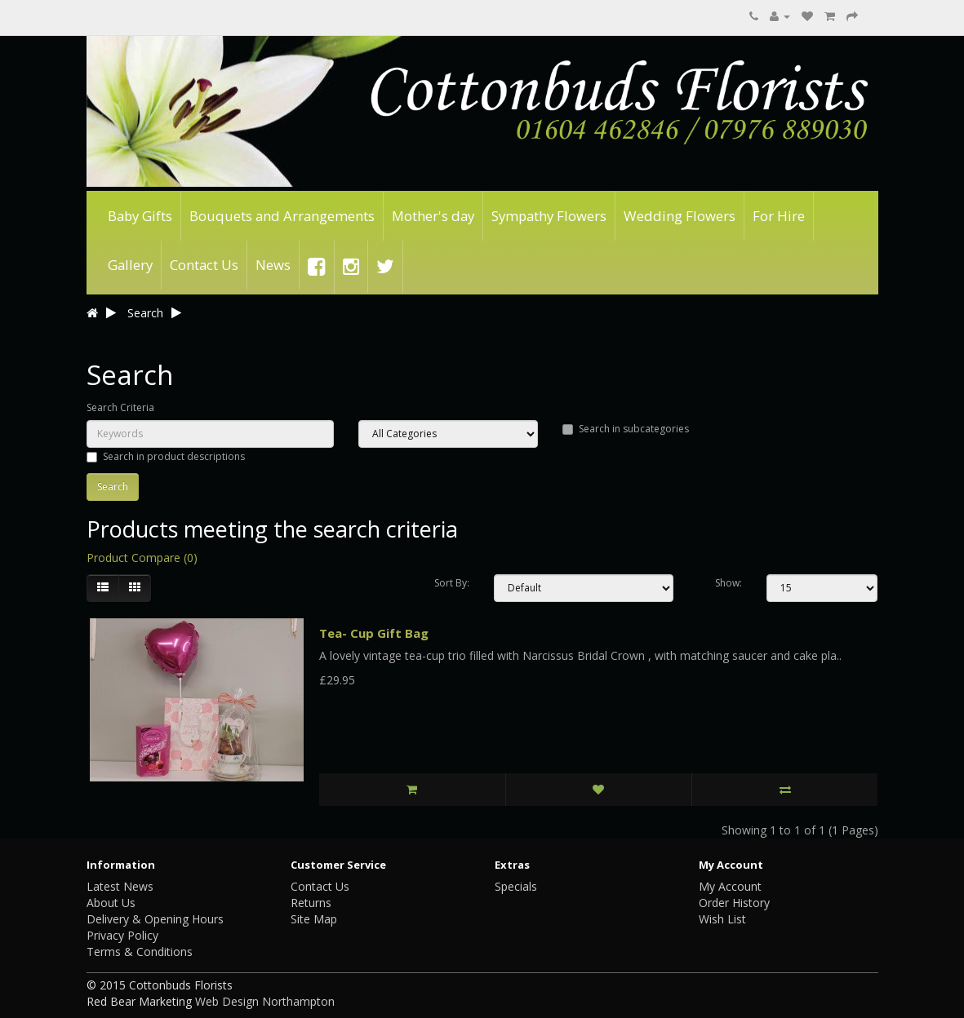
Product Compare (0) (142, 557)
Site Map (314, 919)
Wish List (722, 919)
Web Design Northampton (265, 1001)
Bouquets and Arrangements (282, 215)
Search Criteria (120, 407)
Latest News (120, 886)
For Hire (779, 215)
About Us (111, 902)
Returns (311, 902)
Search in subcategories (625, 429)
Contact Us (204, 264)
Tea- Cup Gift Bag (374, 633)
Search (145, 313)
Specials (516, 886)
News (273, 264)
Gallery (130, 264)
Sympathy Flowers (548, 215)
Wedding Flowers (679, 215)
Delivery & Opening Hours (155, 919)
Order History (734, 902)
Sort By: (451, 583)
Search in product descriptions (166, 456)
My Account (730, 886)
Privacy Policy (122, 935)
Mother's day (433, 215)
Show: (728, 583)
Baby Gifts (140, 215)
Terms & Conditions (140, 951)
